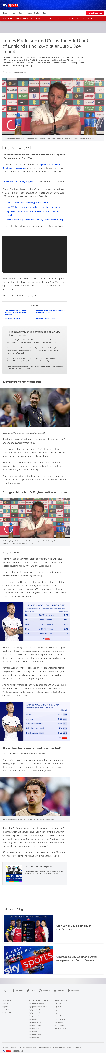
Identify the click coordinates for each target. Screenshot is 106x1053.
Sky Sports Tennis (35, 1022)
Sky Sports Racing (35, 1034)
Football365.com (8, 1013)
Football (7, 18)
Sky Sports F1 (33, 1019)
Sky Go (57, 1010)
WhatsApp (73, 990)
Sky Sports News (34, 1028)
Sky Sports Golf (34, 1016)
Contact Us (77, 1047)
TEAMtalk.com (7, 1010)
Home (4, 13)
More (45, 13)
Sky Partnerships (60, 1019)
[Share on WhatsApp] (20, 148)
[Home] (10, 5)
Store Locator (59, 1025)
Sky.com (58, 1003)
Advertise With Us (61, 1028)
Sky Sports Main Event (36, 1003)
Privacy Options (45, 1047)
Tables (48, 18)
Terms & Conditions (9, 1047)
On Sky (89, 18)
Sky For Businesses (61, 1016)
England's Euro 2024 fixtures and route (25, 211)
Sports (13, 13)
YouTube (58, 990)
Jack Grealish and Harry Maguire (17, 181)
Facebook (17, 990)
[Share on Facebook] (5, 148)
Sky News (58, 1006)
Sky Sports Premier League (38, 1006)
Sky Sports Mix (34, 1037)
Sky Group (58, 1013)
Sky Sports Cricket (35, 1013)
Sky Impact (59, 1022)
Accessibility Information (62, 1047)
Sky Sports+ (33, 1031)
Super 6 (5, 1006)
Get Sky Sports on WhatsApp (49, 219)
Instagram (44, 990)
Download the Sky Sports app (20, 219)
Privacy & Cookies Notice (28, 1047)
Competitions (78, 19)
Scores (21, 13)
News (18, 18)
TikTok (30, 990)
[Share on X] (13, 148)
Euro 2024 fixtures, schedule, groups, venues (27, 202)
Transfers (57, 18)
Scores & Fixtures (37, 18)
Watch (29, 13)
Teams (66, 19)
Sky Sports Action (35, 1025)
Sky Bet (37, 13)
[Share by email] (27, 148)
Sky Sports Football (35, 1010)
